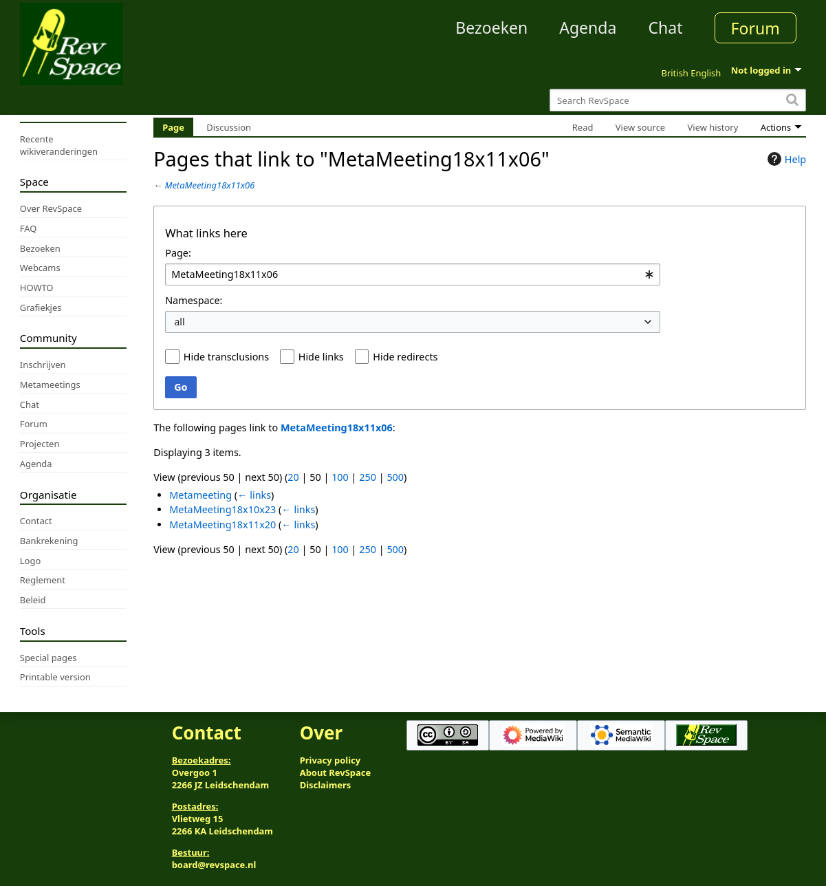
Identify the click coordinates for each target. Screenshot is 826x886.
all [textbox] (179, 321)
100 (340, 477)
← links (254, 494)
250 (367, 477)
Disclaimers (325, 785)
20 (292, 477)
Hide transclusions (226, 356)
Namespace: (193, 300)
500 (395, 477)
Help (785, 159)
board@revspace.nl (214, 864)
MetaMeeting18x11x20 (222, 524)
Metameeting (200, 494)
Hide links (321, 356)
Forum (755, 28)
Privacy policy (330, 760)
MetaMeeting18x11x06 (210, 185)
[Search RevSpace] (678, 100)
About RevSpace (335, 772)
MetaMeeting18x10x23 (222, 509)
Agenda (587, 28)
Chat (665, 28)
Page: (178, 252)
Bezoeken (491, 28)
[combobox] (412, 274)
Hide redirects (405, 356)
